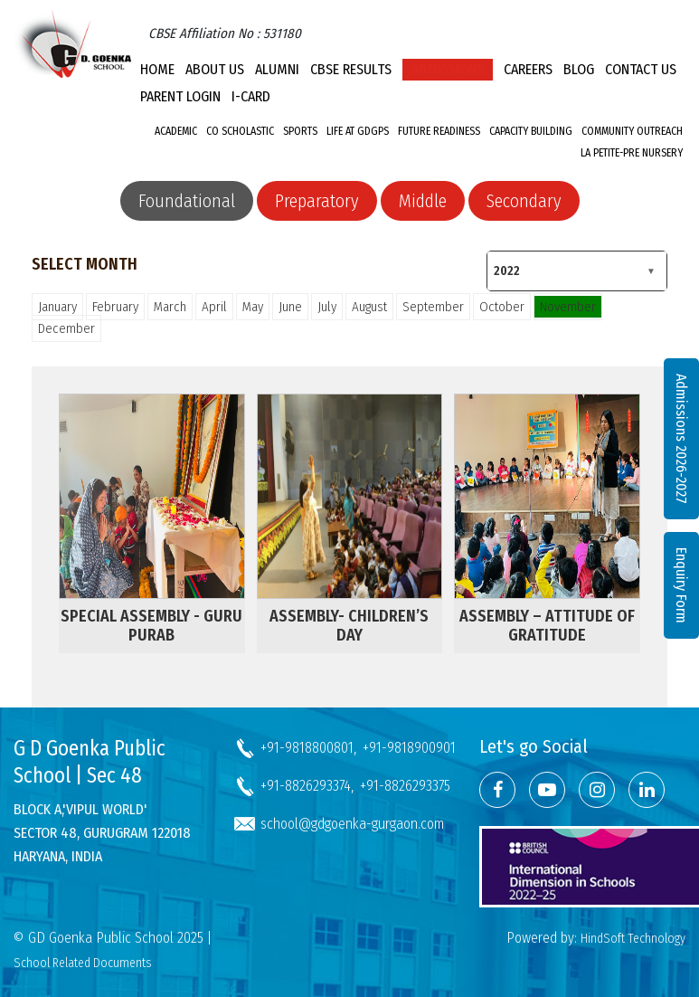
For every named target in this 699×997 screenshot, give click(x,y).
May (252, 307)
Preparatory (317, 201)
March (170, 307)
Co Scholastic (240, 131)
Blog (578, 69)
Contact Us (640, 69)
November (568, 307)
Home (157, 69)
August (369, 307)
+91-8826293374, (307, 785)
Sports (300, 131)
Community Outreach (632, 131)
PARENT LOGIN (180, 96)
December (66, 328)
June (290, 307)
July (326, 307)
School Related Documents (83, 963)
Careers (528, 69)
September (433, 307)
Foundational (186, 201)
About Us (214, 69)
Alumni (277, 69)
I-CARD (250, 96)
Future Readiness (439, 131)
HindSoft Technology (633, 938)
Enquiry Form (681, 585)
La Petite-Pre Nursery (632, 153)
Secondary (524, 201)
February (115, 307)
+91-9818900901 (409, 747)
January (57, 307)
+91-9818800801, (308, 747)
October (501, 307)
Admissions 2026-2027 (681, 439)
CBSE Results (351, 69)
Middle (423, 201)
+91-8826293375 (405, 785)
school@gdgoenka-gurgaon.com (352, 823)
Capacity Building (530, 131)
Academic (176, 131)
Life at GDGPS (357, 131)
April (214, 307)
